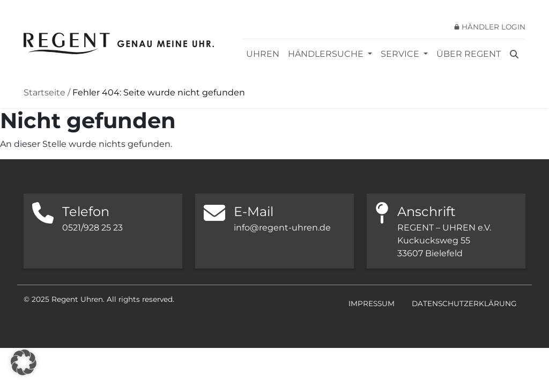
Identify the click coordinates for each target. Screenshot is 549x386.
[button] (23, 362)
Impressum (371, 303)
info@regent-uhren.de (282, 227)
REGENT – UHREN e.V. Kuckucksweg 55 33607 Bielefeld (444, 240)
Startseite (44, 92)
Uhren (262, 54)
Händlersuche (327, 54)
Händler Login (493, 27)
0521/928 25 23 (92, 227)
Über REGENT (468, 54)
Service (401, 54)
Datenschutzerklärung (464, 303)
